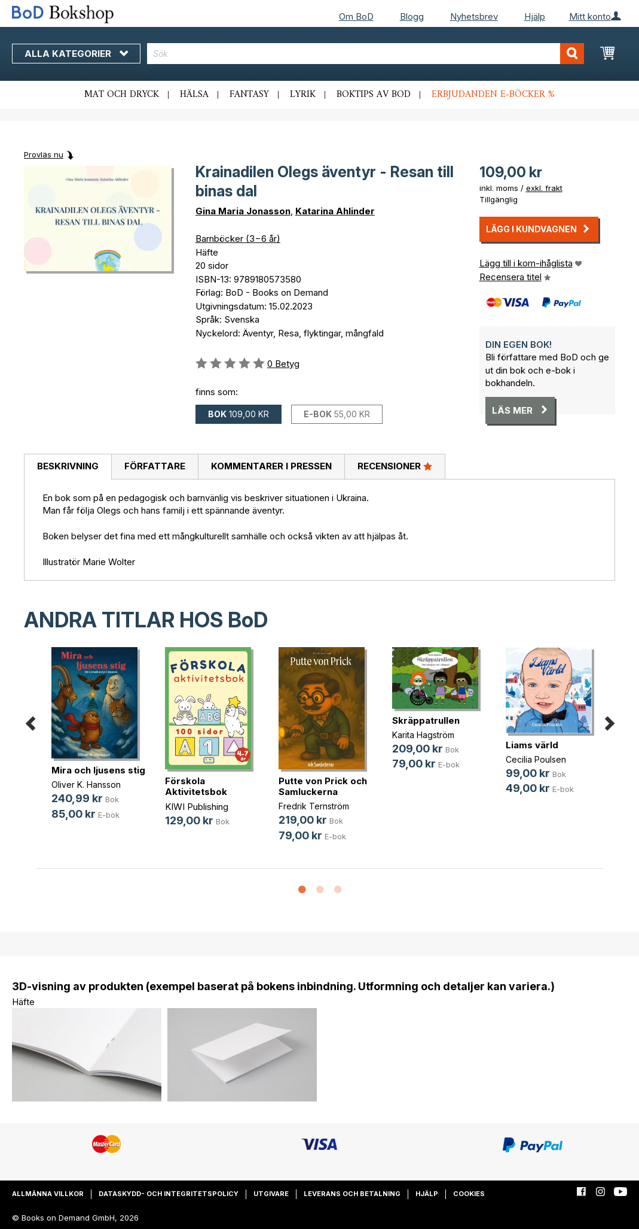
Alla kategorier (76, 53)
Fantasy (249, 94)
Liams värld (532, 745)
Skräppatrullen (426, 720)
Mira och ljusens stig (98, 770)
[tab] (67, 467)
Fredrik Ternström (314, 806)
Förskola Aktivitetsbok (196, 786)
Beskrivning (68, 466)
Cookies (469, 1193)
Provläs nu (43, 154)
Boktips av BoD (374, 94)
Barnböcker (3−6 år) (237, 238)
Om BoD (356, 16)
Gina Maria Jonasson (243, 211)
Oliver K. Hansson (86, 784)
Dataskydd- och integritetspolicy (169, 1193)
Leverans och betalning (352, 1193)
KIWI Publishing (196, 806)
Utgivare (271, 1193)
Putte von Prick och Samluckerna (323, 786)
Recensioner (394, 465)
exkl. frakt (544, 188)
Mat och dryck (121, 94)
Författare (154, 466)
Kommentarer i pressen (271, 466)
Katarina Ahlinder (335, 211)
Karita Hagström (423, 735)
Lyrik (303, 94)
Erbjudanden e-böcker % (493, 94)
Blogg (412, 16)
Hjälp (534, 16)
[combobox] (365, 53)
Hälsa (194, 94)
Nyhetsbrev (474, 16)
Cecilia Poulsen (536, 759)
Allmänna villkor (48, 1193)
